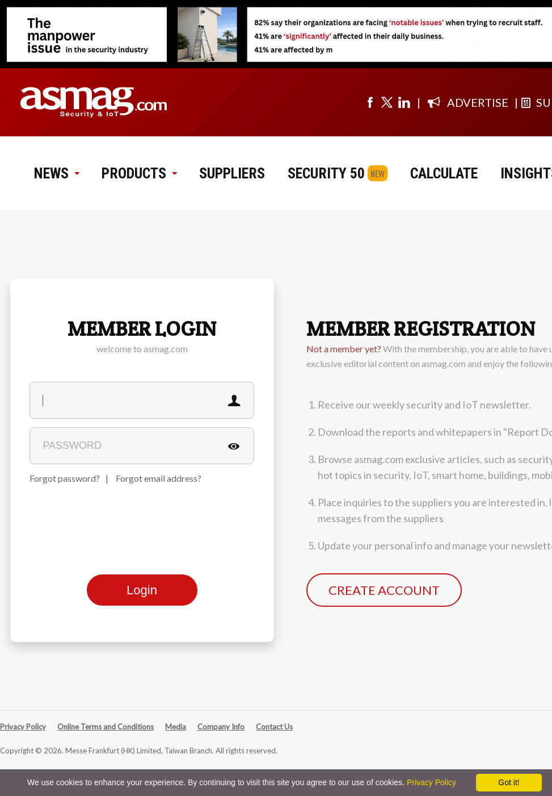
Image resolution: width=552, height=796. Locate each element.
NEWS (56, 173)
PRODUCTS (139, 173)
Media (175, 726)
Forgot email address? (158, 478)
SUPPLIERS (232, 173)
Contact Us (274, 726)
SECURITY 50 (326, 173)
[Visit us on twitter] (387, 102)
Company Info (221, 726)
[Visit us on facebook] (370, 102)
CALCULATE (444, 173)
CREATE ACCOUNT (384, 590)
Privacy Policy (23, 726)
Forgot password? (65, 478)
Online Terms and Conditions (105, 726)
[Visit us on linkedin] (404, 102)
